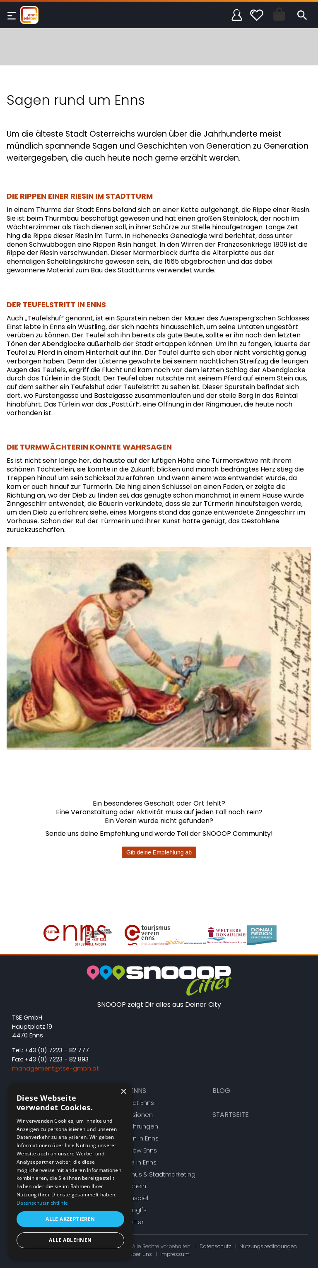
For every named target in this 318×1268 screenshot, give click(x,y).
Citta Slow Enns (134, 1150)
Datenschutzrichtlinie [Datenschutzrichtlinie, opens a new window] (42, 1202)
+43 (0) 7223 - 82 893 (57, 1059)
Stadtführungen (134, 1126)
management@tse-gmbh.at (55, 1068)
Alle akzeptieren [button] (70, 1218)
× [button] (123, 1092)
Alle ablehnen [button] (70, 1240)
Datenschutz (215, 1246)
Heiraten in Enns (135, 1138)
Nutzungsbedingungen (268, 1246)
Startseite (230, 1114)
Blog (221, 1090)
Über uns (140, 1254)
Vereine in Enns (134, 1162)
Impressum (175, 1254)
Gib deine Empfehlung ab (159, 852)
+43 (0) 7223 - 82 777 (57, 1050)
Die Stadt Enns (132, 1103)
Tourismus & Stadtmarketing (153, 1174)
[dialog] (70, 1171)
